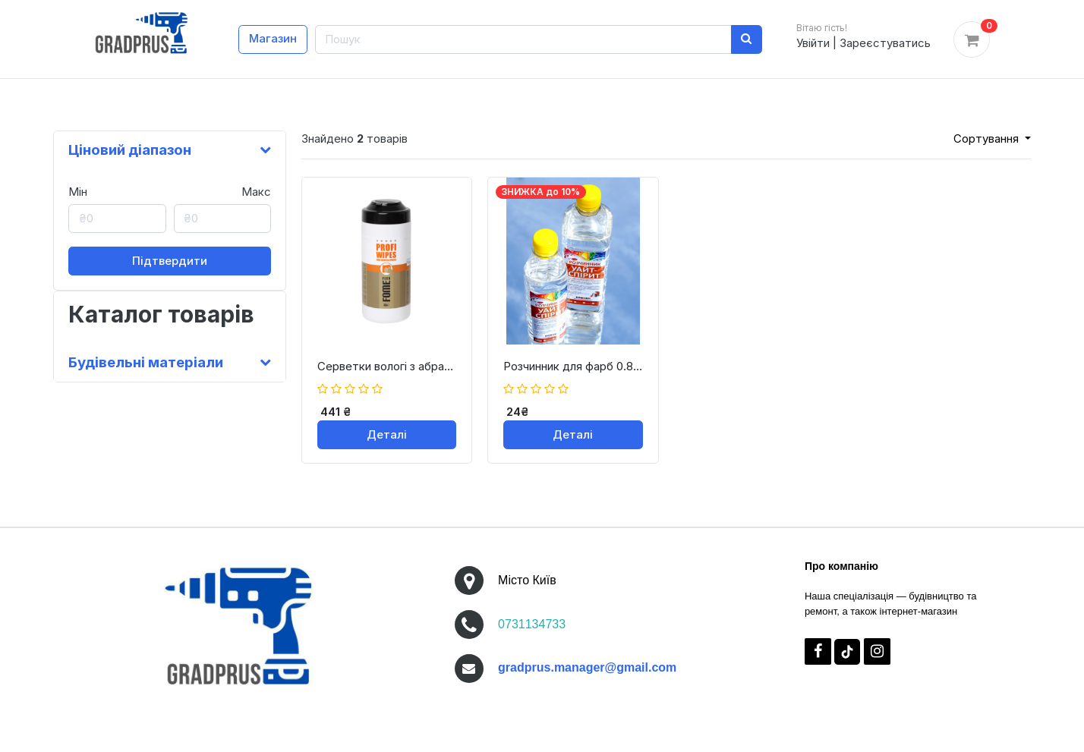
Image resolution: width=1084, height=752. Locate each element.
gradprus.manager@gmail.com (587, 667)
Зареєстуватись (885, 43)
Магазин (273, 38)
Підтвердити (169, 260)
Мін (77, 191)
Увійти (813, 43)
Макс (256, 191)
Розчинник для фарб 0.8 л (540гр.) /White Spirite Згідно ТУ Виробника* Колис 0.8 (572, 366)
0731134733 (532, 624)
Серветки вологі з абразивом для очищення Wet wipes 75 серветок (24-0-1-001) (386, 366)
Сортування (987, 138)
